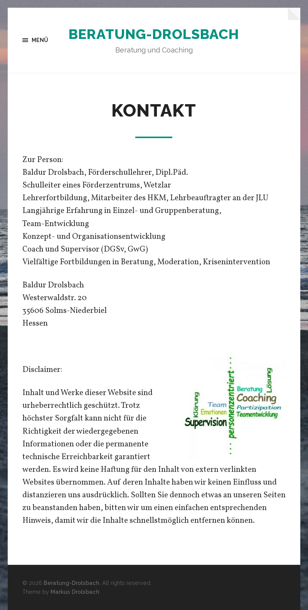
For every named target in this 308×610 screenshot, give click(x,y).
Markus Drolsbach (74, 591)
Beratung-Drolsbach (154, 34)
